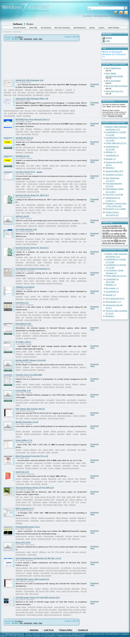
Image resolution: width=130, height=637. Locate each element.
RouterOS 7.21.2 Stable (116, 209)
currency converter (73, 181)
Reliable (68, 481)
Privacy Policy (66, 630)
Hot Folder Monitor (30, 244)
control (30, 207)
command (82, 278)
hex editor (67, 312)
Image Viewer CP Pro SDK (45, 497)
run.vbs (111, 233)
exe (84, 241)
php (60, 205)
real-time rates (32, 189)
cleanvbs (28, 129)
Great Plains (51, 181)
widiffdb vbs (118, 234)
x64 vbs (19, 147)
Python (33, 539)
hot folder (47, 463)
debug (38, 166)
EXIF (59, 497)
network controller (22, 518)
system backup (49, 387)
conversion (41, 181)
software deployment (40, 336)
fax (21, 497)
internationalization (43, 186)
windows (36, 466)
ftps (36, 312)
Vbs (67, 281)
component (77, 207)
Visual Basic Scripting (58, 150)
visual (32, 283)
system (38, 354)
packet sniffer (21, 351)
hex (39, 450)
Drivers (29, 24)
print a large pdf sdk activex (67, 591)
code (15, 95)
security (47, 129)
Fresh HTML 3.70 (23, 391)
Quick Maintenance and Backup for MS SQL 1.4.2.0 (38, 558)
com (45, 481)
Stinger (18, 370)
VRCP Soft (54, 299)
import (34, 213)
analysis (75, 552)
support (75, 434)
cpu (48, 552)
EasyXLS (68, 207)
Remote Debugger (25, 95)
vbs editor (106, 230)
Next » (20, 37)
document (57, 466)
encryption (53, 481)
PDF (44, 239)
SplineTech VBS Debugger (46, 92)
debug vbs (8, 95)
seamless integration (39, 418)
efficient (41, 226)
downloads (28, 39)
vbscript (69, 90)
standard (54, 278)
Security (83, 481)
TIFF (72, 502)
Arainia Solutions (30, 450)
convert (75, 466)
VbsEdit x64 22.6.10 (24, 138)
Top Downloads (45, 28)
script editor (20, 166)
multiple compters (65, 333)
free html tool (61, 403)
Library (42, 265)
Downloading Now (79, 28)
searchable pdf (62, 500)
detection (55, 367)
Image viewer (21, 607)
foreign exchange (46, 184)
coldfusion (41, 205)
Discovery (76, 539)
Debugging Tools (45, 113)
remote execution (22, 521)
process (19, 244)
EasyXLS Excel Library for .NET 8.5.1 (32, 195)
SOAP (83, 189)
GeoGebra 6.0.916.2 (114, 175)
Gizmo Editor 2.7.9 (24, 440)
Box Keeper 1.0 (112, 288)
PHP (77, 189)
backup (68, 384)
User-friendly (30, 262)
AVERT (18, 367)
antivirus (83, 367)
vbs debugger (38, 95)
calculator (61, 181)
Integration (48, 262)
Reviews (92, 28)
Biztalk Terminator (23, 431)
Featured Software (19, 28)
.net (61, 207)
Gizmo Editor (48, 450)
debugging (20, 299)
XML (71, 184)
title (21, 39)
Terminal (68, 536)
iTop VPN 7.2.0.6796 (114, 194)
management (21, 387)
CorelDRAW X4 (112, 155)
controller (72, 518)
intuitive (52, 403)
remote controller (62, 521)
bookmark (19, 320)
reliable (65, 184)
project (58, 312)
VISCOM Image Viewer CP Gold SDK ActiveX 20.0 (38, 597)
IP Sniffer (46, 351)
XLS (22, 205)
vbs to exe (106, 243)
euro (24, 184)
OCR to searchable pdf (72, 612)
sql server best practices (42, 576)
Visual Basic (33, 184)
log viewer (23, 315)
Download (94, 84)
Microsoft (19, 434)
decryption (39, 481)
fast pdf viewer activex (56, 418)
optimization (32, 555)
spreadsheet (20, 181)
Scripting (38, 536)
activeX (61, 481)
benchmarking (21, 555)
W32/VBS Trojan (22, 132)
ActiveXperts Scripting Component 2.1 (33, 269)
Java (50, 260)
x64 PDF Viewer (32, 416)
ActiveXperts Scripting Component (49, 283)
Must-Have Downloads (62, 28)
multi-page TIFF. (55, 502)
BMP (79, 497)
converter (19, 466)
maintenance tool (79, 573)
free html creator (22, 403)
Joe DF (35, 552)
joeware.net (76, 223)
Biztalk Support (49, 434)
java (74, 210)
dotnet (72, 281)
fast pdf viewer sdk (48, 416)
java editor (38, 317)
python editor (57, 317)
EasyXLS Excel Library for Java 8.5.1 (32, 248)
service (51, 468)
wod (59, 479)
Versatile (25, 481)
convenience (68, 205)
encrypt (18, 479)
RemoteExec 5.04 (23, 324)
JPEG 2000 (71, 497)
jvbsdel (33, 296)
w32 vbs (113, 236)
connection (82, 521)
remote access (21, 536)
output (31, 281)
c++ (78, 210)
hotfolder (67, 239)
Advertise (34, 630)
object (27, 484)
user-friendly (31, 168)
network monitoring (64, 354)
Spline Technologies (66, 92)
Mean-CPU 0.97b (23, 542)
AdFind (26, 223)
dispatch (73, 521)
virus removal (26, 134)
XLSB (56, 210)
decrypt (70, 479)
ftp (40, 320)
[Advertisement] (24, 60)
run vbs (104, 226)
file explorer (36, 315)
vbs (5, 90)
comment (19, 296)
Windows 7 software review (38, 278)
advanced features (64, 416)
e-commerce (31, 181)
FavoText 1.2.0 (22, 303)
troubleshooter (80, 431)
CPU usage (59, 552)
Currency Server (33, 192)
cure (84, 129)
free (17, 129)
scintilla (18, 312)
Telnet (27, 539)
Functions (19, 257)
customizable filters (60, 351)
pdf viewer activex (42, 612)
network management (46, 518)
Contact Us (83, 630)
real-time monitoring (69, 241)
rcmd (25, 281)
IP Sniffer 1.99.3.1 (23, 342)
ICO (77, 502)
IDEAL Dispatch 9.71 (25, 508)
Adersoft (65, 147)
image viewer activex (24, 505)
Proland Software (58, 132)
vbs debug (22, 92)
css (22, 317)
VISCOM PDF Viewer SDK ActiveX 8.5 (32, 579)
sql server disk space (77, 570)
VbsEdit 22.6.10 (22, 156)
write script (81, 166)
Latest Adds (33, 28)
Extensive (26, 479)
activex (44, 502)
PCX (31, 497)
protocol (83, 354)
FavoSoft (28, 317)
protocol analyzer (29, 357)
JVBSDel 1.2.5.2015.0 (25, 287)
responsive (82, 400)
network (46, 354)
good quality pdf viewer (25, 612)
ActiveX (18, 184)
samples (19, 281)
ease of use (74, 351)
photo (84, 497)
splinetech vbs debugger (110, 228)
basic (49, 281)
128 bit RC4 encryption (47, 610)
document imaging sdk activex (40, 607)
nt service (56, 463)
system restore (34, 384)
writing (80, 315)
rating (35, 39)
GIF (29, 502)
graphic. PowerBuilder (24, 500)
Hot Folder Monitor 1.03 (26, 229)
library (48, 205)
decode (44, 484)
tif (68, 502)
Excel (66, 186)
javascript (82, 317)
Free (54, 539)
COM (84, 181)
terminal (31, 536)
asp (61, 210)
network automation (49, 333)
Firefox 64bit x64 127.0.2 (116, 143)
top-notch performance (59, 189)
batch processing (68, 463)
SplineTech (57, 113)
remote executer (30, 338)
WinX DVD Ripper (113, 81)
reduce (73, 166)
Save (92, 86)
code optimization (46, 90)
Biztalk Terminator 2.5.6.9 (27, 422)
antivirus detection (43, 367)
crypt (77, 479)
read (57, 207)
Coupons (101, 28)
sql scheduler (66, 568)
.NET (23, 186)
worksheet (19, 210)
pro (42, 466)
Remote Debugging (11, 111)
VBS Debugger (9, 116)
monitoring (20, 241)
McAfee (63, 367)
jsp (76, 205)
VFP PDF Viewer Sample (60, 589)
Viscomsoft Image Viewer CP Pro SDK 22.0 (35, 488)
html (42, 403)
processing (29, 239)
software (75, 312)
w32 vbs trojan (107, 238)
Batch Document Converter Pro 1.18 (32, 456)
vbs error (30, 92)
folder (57, 241)
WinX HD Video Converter (117, 86)
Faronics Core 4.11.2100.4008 (29, 375)
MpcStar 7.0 (111, 159)
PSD (17, 497)
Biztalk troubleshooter (32, 434)
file (53, 552)
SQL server (33, 568)
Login (108, 41)
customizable (47, 168)
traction (83, 466)
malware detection (29, 370)
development (40, 207)
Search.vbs (32, 226)
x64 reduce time (29, 147)
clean (18, 134)
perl (17, 315)
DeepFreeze (37, 387)
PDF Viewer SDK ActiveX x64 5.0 (30, 409)
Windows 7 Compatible (24, 152)
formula (18, 207)
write (23, 213)
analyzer (19, 357)
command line (65, 223)
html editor (55, 315)
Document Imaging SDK (44, 500)
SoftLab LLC (20, 573)
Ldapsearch (41, 223)
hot (62, 239)
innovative (50, 400)
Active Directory (63, 226)
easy (39, 213)
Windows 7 (59, 90)
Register (109, 38)
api (79, 205)
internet (76, 354)
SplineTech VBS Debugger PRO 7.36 (32, 99)
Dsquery (19, 223)
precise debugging (15, 90)
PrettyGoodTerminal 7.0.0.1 (28, 527)
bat (41, 241)
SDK (21, 418)
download (40, 370)
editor (48, 452)
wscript (47, 95)
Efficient (83, 479)
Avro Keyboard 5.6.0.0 (115, 298)
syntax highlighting (31, 320)
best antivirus (35, 132)
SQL (29, 186)
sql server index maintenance (57, 570)
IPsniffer (37, 351)
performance (20, 552)
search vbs (121, 228)
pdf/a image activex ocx (53, 615)
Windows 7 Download (12, 32)
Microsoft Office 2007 (114, 171)
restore (18, 384)
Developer (19, 262)
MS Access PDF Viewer (45, 591)
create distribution (47, 521)
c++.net (50, 210)
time (39, 168)
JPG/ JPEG (37, 505)
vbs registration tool (118, 243)
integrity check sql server (49, 568)
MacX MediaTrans (113, 68)
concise (83, 502)
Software (17, 24)
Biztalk (68, 434)
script (26, 296)
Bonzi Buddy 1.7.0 (113, 302)
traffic (30, 351)
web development (38, 400)
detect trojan (73, 367)
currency (57, 184)
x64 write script (75, 147)
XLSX (18, 213)
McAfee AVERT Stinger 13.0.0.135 (31, 360)
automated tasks (53, 239)
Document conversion (70, 468)
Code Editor (81, 150)
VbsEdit (45, 166)
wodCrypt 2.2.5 (22, 472)
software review (31, 90)
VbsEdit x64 (55, 147)
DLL (31, 481)
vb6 (84, 207)
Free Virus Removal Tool (76, 132)
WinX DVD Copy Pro (114, 91)
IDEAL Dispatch (62, 518)
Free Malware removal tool (62, 129)
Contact (113, 4)
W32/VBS (46, 132)
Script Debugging (43, 111)
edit (28, 452)
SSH (69, 539)
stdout (54, 281)
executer (76, 333)
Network (76, 536)
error (14, 92)
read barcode (59, 607)
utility (22, 129)
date (40, 39)
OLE (76, 184)
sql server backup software (61, 573)
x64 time (71, 150)
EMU (77, 186)
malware (78, 129)
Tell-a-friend (104, 4)
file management (32, 241)
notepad (30, 312)
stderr (24, 278)
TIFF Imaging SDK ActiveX (53, 505)
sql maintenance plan (24, 576)
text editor (46, 315)
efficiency (68, 210)
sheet (18, 205)
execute (25, 333)
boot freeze (60, 387)
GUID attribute (50, 226)
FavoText (47, 317)
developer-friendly (44, 539)
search (32, 223)
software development (60, 296)
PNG (63, 497)
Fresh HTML (60, 400)
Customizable (29, 591)
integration (50, 207)
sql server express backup (34, 570)
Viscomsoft (36, 502)
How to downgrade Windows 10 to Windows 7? (114, 54)
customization (48, 536)
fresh (66, 505)
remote (18, 278)
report (38, 210)
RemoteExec (55, 336)
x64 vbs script (32, 150)
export (55, 205)
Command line (52, 223)
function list (72, 317)
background (38, 463)
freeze (29, 387)
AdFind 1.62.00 (22, 216)
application (67, 466)
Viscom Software (79, 416)
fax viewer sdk (73, 607)
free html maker (73, 403)
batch (45, 468)
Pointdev (19, 523)
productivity (49, 241)
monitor (38, 239)
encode (44, 479)
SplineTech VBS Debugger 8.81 (29, 80)
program (83, 552)
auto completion (67, 315)
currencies (44, 189)
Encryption (36, 479)
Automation (57, 186)
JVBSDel (45, 296)
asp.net (32, 210)
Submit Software (113, 28)
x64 (17, 418)
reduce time (54, 166)
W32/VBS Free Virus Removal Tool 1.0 (33, 119)
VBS (71, 186)
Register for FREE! (115, 116)
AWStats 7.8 (111, 152)
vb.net (28, 213)
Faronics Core (58, 384)
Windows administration (70, 336)
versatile (73, 226)
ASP (72, 189)
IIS (33, 186)
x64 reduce (44, 150)
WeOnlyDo (52, 479)
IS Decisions (35, 333)
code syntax (60, 450)
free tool (35, 134)
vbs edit (110, 226)
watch (78, 463)
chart (44, 210)
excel (25, 207)
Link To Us (123, 4)
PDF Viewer (20, 416)
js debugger (12, 113)
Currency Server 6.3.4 (25, 172)
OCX (64, 479)
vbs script (30, 166)
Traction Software (79, 239)
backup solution (22, 568)
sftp (29, 315)
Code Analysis (68, 113)
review (52, 312)
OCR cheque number (35, 615)
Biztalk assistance (58, 431)
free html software (23, 400)
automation (64, 166)
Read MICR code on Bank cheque (72, 610)
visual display (29, 354)
